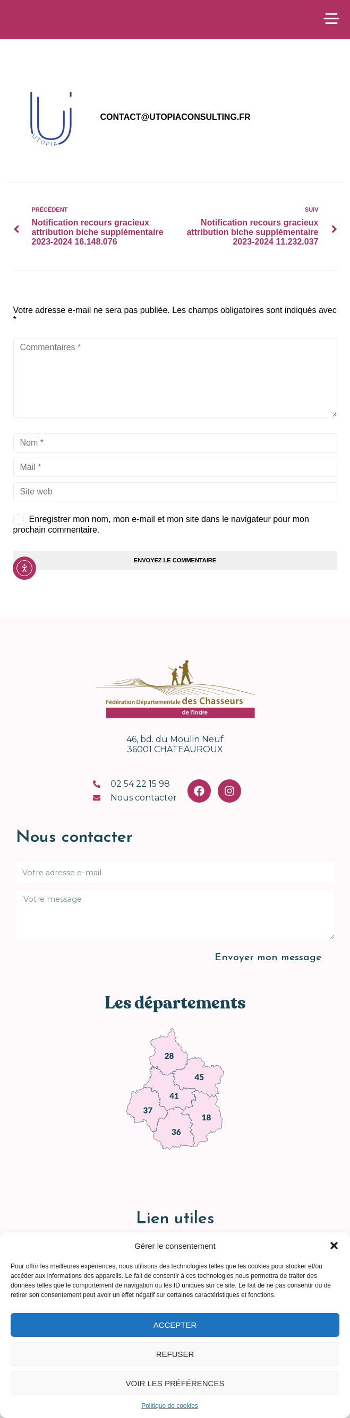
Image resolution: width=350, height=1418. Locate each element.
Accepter (175, 1324)
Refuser (175, 1354)
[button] (334, 1245)
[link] (167, 1055)
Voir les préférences (175, 1383)
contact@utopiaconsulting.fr (175, 120)
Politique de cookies (169, 1406)
